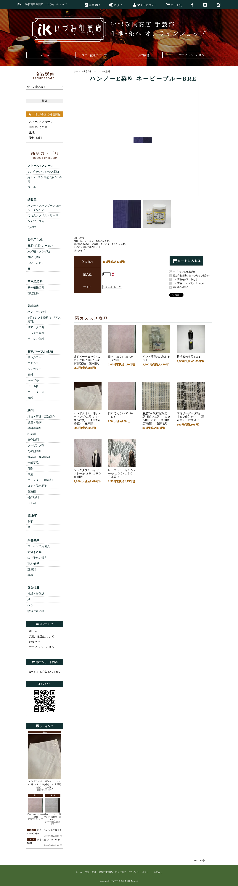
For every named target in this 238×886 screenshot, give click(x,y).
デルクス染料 (36, 333)
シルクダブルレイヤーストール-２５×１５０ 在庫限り (89, 472)
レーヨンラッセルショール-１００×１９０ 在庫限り (122, 472)
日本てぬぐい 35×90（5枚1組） (122, 357)
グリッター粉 (36, 392)
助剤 (30, 410)
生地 (32, 132)
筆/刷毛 (32, 515)
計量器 (32, 569)
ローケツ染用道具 (39, 546)
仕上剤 (32, 503)
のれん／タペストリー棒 (43, 215)
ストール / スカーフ (41, 165)
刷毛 (30, 521)
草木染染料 (35, 281)
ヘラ (30, 605)
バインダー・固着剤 (40, 480)
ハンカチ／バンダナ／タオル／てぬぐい (44, 207)
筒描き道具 (34, 552)
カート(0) (176, 5)
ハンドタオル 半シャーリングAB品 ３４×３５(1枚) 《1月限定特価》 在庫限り (44, 761)
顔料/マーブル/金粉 (40, 351)
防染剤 (32, 491)
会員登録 (94, 5)
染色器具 (33, 540)
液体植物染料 (36, 287)
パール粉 (33, 386)
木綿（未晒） (36, 262)
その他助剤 (34, 451)
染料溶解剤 (34, 428)
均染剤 (32, 433)
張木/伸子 (33, 563)
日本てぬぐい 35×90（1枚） (35, 808)
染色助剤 (33, 439)
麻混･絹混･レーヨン (40, 245)
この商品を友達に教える (185, 279)
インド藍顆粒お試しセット (156, 357)
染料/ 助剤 (35, 137)
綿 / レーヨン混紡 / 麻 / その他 (45, 179)
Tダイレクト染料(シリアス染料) (44, 319)
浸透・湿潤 (34, 422)
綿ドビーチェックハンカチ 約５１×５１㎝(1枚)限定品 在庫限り (88, 359)
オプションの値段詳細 (184, 271)
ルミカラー (34, 368)
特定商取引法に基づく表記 (112, 872)
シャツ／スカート (39, 221)
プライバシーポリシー (43, 647)
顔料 (30, 374)
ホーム (33, 631)
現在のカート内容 (46, 662)
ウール (32, 186)
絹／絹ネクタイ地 (39, 251)
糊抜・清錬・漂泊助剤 (41, 416)
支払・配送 (90, 872)
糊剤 (30, 474)
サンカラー (34, 357)
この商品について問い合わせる (188, 283)
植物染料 (33, 293)
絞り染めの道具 (37, 557)
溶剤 (30, 468)
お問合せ (34, 641)
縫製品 (32, 199)
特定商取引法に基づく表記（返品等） (192, 275)
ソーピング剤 (36, 445)
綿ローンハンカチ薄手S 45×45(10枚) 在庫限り (52, 809)
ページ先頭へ (200, 860)
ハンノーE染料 (37, 311)
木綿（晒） (34, 257)
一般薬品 (33, 462)
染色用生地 (35, 239)
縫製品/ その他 (38, 127)
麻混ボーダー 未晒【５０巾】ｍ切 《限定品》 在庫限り (191, 415)
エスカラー (34, 363)
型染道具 (33, 587)
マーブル (33, 380)
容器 (30, 575)
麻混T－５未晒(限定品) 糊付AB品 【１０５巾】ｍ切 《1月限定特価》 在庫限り (156, 417)
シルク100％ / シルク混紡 (43, 171)
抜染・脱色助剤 (37, 485)
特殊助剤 (33, 497)
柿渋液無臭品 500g (191, 355)
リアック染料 (36, 327)
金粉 (30, 397)
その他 (32, 227)
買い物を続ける (181, 287)
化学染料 (33, 306)
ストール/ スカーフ (41, 121)
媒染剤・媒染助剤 (39, 456)
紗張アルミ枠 (36, 611)
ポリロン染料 (36, 338)
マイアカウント (147, 5)
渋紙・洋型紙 (36, 593)
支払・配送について (41, 636)
